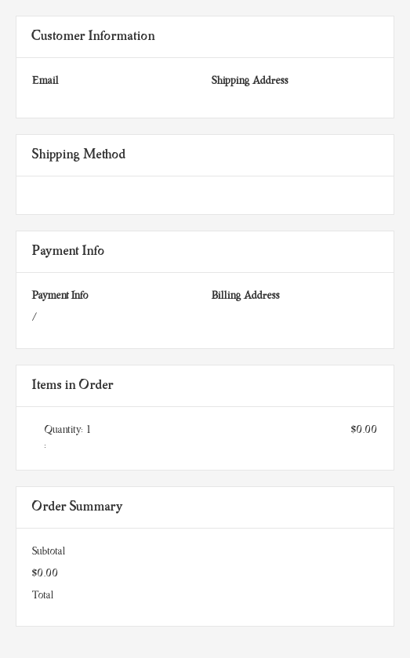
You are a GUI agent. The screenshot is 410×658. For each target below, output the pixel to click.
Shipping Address (250, 81)
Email (45, 81)
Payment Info (60, 296)
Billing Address (246, 296)
